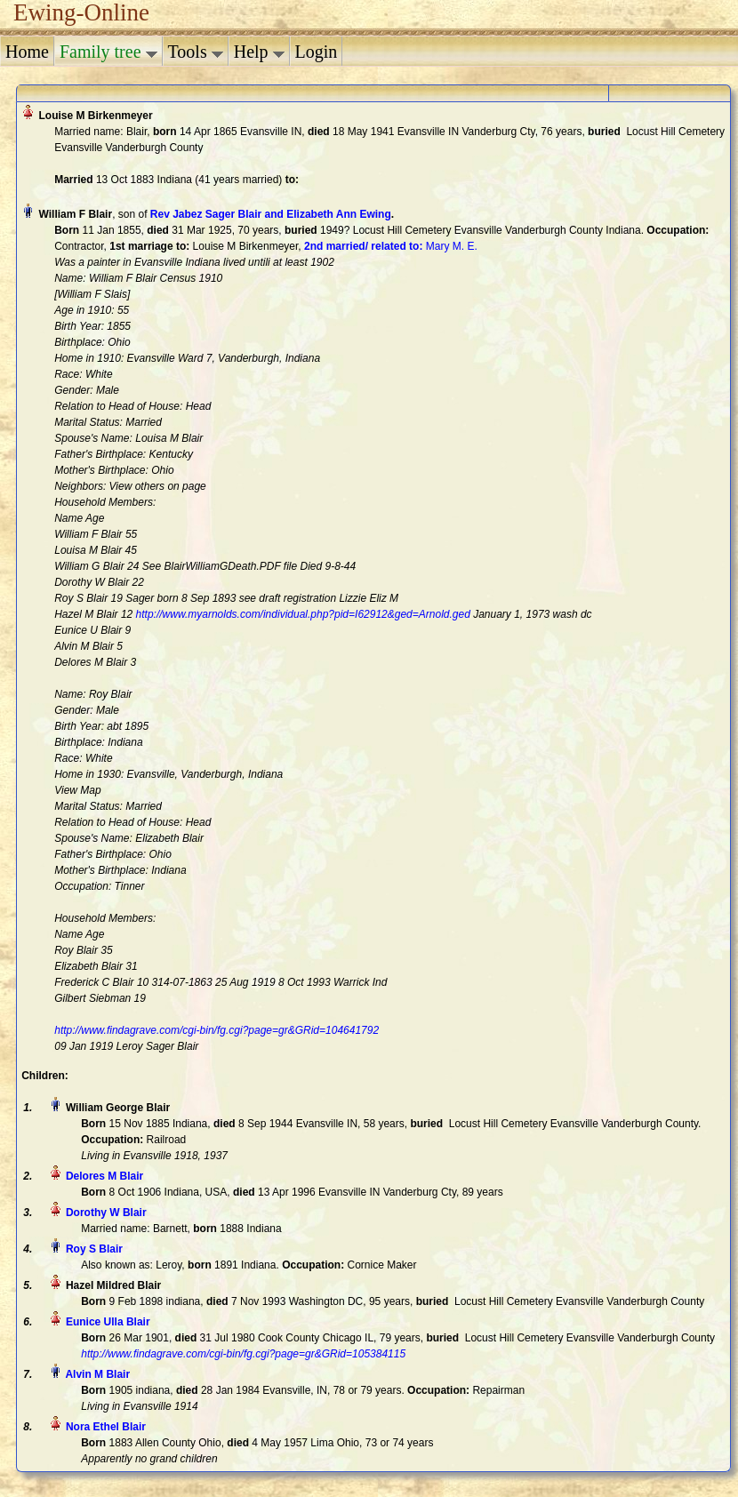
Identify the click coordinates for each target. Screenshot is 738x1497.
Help (259, 51)
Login (316, 51)
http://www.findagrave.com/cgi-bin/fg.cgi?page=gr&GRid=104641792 (216, 1030)
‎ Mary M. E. (390, 246)
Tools (195, 51)
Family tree (108, 51)
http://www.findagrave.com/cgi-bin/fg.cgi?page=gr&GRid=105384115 (243, 1354)
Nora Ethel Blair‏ (106, 1427)
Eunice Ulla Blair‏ (108, 1322)
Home (27, 51)
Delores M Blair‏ (104, 1176)
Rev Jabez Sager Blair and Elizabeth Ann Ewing (270, 214)
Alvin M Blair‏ (97, 1374)
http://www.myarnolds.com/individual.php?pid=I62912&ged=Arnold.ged (303, 614)
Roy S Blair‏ (94, 1249)
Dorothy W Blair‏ (106, 1212)
